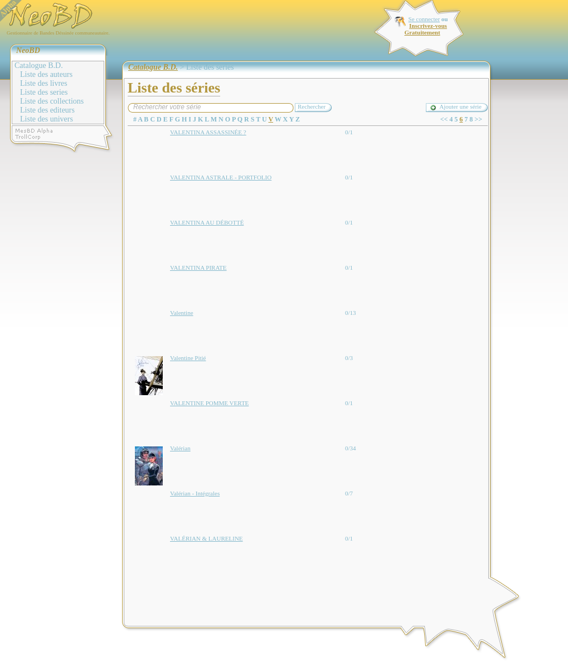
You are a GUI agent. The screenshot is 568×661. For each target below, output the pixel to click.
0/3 (349, 357)
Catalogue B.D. (38, 65)
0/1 (349, 132)
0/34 (350, 448)
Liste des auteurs (46, 74)
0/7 (349, 493)
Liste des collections (52, 101)
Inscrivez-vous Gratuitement (425, 29)
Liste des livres (43, 83)
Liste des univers (46, 119)
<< (444, 119)
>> (478, 119)
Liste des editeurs (47, 110)
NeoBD (28, 50)
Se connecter (424, 19)
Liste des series (44, 92)
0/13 (350, 312)
